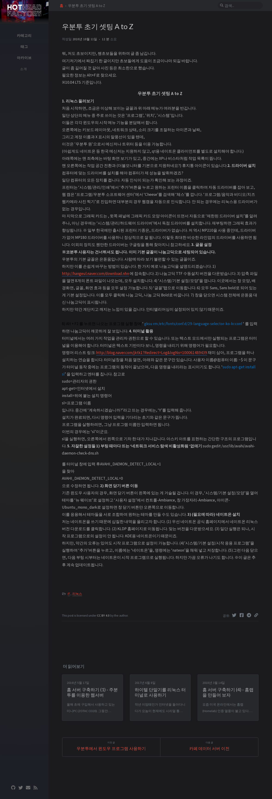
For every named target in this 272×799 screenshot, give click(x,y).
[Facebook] (242, 615)
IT (69, 594)
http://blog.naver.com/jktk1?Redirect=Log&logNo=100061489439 (151, 352)
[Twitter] (235, 615)
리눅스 (77, 594)
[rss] (35, 787)
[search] (242, 5)
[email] (28, 787)
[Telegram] (249, 615)
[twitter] (20, 787)
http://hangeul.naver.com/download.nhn (95, 273)
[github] (13, 787)
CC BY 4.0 (103, 616)
